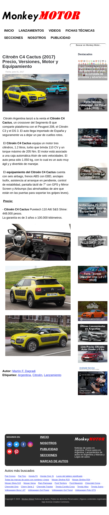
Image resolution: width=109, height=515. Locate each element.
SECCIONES (48, 457)
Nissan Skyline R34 (81, 481)
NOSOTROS (48, 445)
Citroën (37, 375)
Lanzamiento (52, 375)
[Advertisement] (92, 63)
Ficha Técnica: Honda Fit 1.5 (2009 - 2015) (93, 266)
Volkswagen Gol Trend (62, 492)
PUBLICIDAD (49, 451)
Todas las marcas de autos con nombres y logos (27, 481)
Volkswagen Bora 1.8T (15, 492)
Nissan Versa (29, 485)
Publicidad (60, 37)
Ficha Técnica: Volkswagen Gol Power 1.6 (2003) (93, 130)
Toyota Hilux (83, 488)
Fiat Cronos (10, 478)
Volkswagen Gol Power (38, 492)
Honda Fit (33, 478)
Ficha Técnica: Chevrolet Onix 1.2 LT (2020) (93, 302)
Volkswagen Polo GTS (85, 492)
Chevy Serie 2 (27, 488)
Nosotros (37, 37)
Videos (55, 30)
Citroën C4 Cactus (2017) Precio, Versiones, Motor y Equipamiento (30, 62)
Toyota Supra (97, 488)
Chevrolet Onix (11, 488)
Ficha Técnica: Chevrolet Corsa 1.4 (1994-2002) (93, 199)
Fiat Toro (22, 478)
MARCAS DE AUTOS (54, 463)
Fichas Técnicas (79, 30)
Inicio (9, 30)
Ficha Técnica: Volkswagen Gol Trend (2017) (92, 165)
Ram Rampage (45, 485)
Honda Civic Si (47, 478)
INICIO (44, 439)
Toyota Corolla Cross (65, 488)
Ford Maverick (76, 485)
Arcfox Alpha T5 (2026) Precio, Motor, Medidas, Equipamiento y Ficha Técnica (92, 235)
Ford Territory (61, 485)
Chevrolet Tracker (45, 488)
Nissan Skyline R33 (61, 481)
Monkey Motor (28, 501)
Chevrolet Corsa (92, 485)
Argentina (24, 375)
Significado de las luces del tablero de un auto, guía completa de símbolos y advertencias (92, 97)
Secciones (13, 37)
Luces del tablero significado (69, 478)
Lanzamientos (31, 30)
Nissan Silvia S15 (13, 485)
